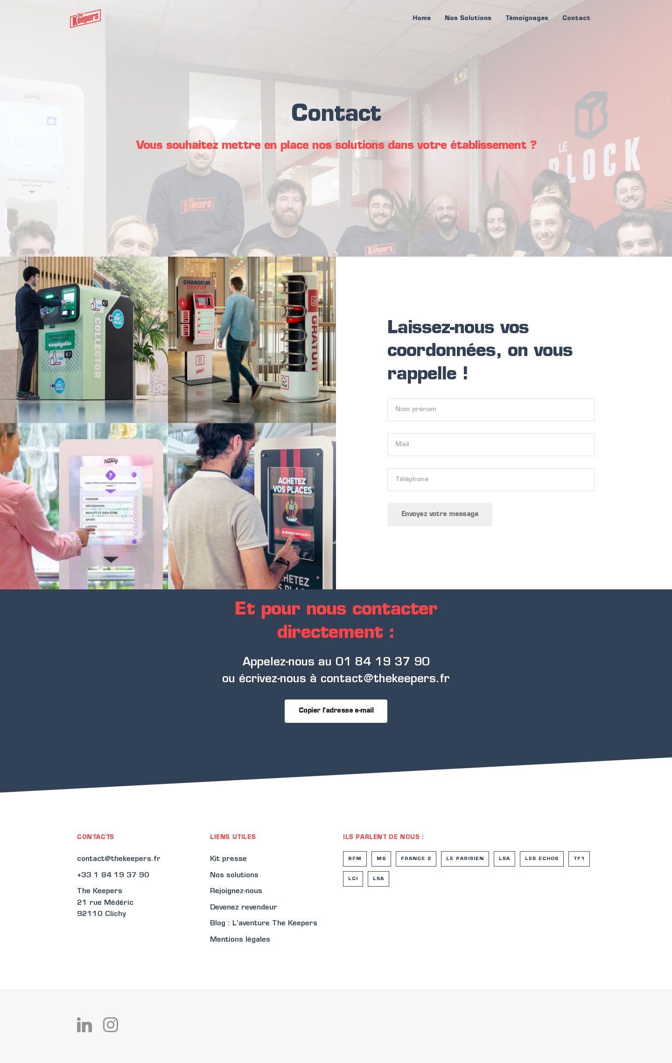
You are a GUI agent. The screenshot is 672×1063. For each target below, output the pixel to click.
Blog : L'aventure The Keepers (263, 923)
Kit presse (228, 859)
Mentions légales (240, 940)
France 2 (416, 858)
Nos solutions (234, 875)
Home (422, 18)
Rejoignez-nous (236, 891)
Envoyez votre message (439, 514)
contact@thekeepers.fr (119, 859)
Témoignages (526, 18)
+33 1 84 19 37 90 (113, 875)
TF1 (579, 858)
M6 (381, 858)
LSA (504, 858)
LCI (353, 878)
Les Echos (542, 858)
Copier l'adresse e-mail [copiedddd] (336, 710)
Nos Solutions (468, 18)
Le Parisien (465, 858)
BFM (355, 858)
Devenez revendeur (243, 907)
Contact (576, 18)
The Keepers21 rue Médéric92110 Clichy (105, 903)
